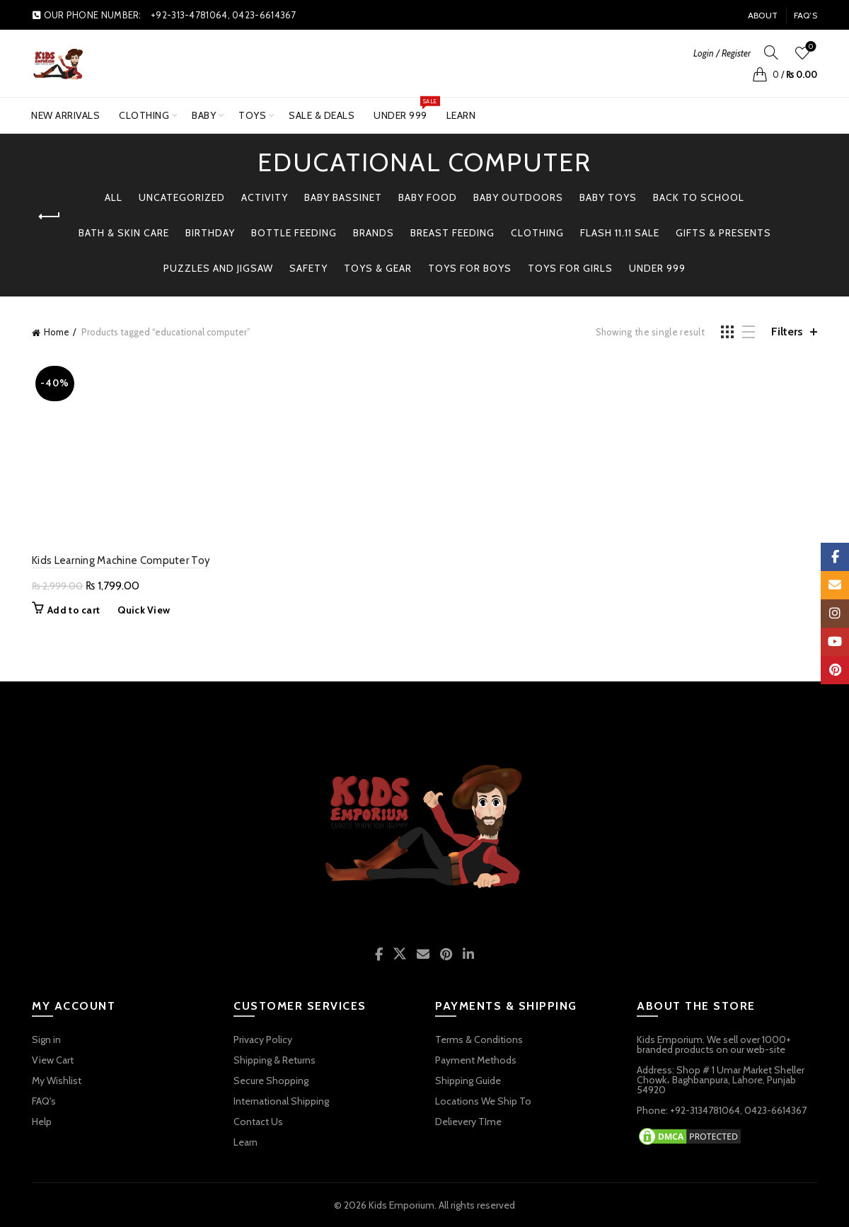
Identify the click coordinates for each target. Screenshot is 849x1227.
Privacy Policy (262, 1039)
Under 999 (657, 268)
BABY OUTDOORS (518, 197)
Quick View (143, 610)
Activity (264, 197)
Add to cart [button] (73, 610)
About (763, 15)
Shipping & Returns (274, 1060)
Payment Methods (475, 1060)
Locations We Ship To (483, 1101)
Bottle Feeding (294, 232)
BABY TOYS (608, 197)
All (113, 197)
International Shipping (281, 1101)
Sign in (46, 1039)
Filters (787, 331)
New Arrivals (65, 115)
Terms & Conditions (479, 1039)
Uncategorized (182, 197)
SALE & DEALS (321, 115)
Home (56, 332)
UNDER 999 (405, 110)
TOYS (252, 115)
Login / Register (722, 53)
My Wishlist (56, 1080)
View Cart (53, 1060)
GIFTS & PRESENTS (723, 232)
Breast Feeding (452, 232)
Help (42, 1121)
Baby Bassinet (343, 197)
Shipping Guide (468, 1080)
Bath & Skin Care (124, 232)
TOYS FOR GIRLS (570, 268)
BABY (204, 115)
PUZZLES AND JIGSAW (218, 268)
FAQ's (44, 1101)
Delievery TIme (468, 1121)
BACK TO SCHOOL (698, 197)
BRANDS (373, 232)
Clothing (144, 115)
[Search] (771, 52)
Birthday (210, 232)
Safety (308, 268)
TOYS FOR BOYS (470, 268)
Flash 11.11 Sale (619, 232)
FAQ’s (806, 15)
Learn (461, 115)
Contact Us (258, 1121)
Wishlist (810, 47)
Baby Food (427, 197)
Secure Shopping (270, 1080)
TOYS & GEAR (378, 268)
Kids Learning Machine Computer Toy (121, 560)
